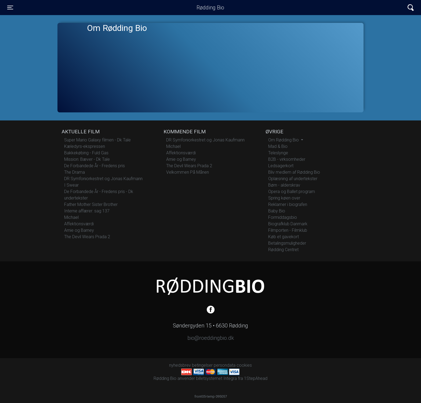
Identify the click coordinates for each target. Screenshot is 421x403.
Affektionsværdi (79, 223)
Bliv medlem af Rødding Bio (294, 172)
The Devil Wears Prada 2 (87, 236)
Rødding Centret (283, 249)
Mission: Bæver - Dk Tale (87, 159)
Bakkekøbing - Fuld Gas (86, 152)
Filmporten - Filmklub (287, 230)
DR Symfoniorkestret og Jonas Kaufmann (103, 178)
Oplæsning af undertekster (292, 178)
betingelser (202, 365)
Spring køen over (284, 198)
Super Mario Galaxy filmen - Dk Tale (97, 139)
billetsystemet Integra (216, 378)
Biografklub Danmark (287, 223)
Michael (71, 217)
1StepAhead (255, 378)
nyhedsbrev (180, 365)
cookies (244, 365)
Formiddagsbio (282, 217)
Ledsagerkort (280, 165)
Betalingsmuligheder (287, 243)
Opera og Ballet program (291, 191)
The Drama (74, 172)
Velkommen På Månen (187, 172)
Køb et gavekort (283, 236)
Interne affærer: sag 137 (87, 210)
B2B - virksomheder (286, 159)
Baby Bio (276, 210)
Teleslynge (278, 152)
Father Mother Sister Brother (91, 204)
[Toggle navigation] (10, 7)
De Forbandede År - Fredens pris (94, 165)
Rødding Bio (210, 7)
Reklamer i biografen (287, 204)
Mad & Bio (278, 146)
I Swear (71, 185)
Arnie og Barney (79, 230)
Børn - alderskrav (284, 185)
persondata (224, 365)
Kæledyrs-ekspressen (84, 146)
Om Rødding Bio (284, 139)
